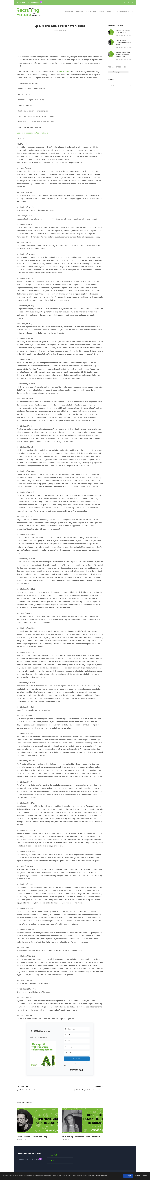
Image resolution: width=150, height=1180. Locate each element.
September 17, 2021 (60, 31)
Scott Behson (63, 72)
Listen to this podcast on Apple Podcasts (32, 133)
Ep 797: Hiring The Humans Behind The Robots (81, 1136)
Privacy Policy (53, 1155)
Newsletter (69, 11)
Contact (110, 11)
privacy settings (101, 1176)
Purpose (79, 11)
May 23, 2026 (66, 1140)
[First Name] (77, 1035)
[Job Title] (77, 1041)
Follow (101, 11)
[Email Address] (77, 1029)
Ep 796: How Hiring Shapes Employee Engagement (123, 54)
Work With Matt (123, 11)
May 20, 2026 (128, 59)
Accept (128, 1176)
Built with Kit (76, 1069)
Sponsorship (91, 11)
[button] (43, 1054)
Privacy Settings (141, 1176)
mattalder (119, 35)
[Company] (77, 1047)
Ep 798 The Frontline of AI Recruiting (32, 1136)
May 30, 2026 (21, 1140)
